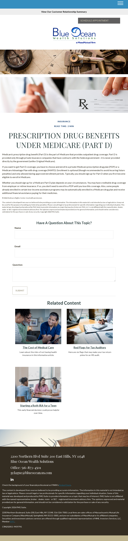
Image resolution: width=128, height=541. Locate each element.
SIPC (12, 521)
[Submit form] (19, 291)
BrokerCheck (65, 485)
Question (17, 264)
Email (17, 246)
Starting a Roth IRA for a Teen (38, 405)
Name (18, 227)
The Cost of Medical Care (38, 347)
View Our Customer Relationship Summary (64, 11)
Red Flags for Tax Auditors (90, 347)
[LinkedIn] (12, 479)
